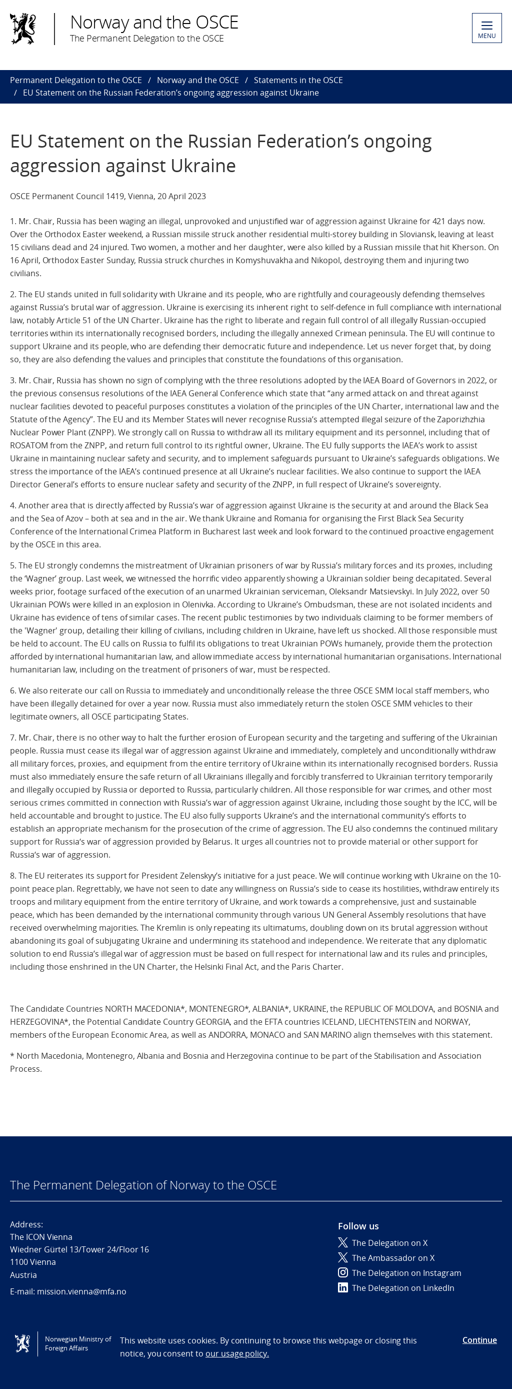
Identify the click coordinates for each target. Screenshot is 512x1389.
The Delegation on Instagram (400, 1272)
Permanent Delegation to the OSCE (76, 80)
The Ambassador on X (386, 1257)
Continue (479, 1339)
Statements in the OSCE (298, 80)
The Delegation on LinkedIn (396, 1287)
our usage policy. (237, 1353)
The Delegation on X (383, 1242)
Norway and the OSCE (198, 80)
